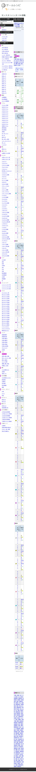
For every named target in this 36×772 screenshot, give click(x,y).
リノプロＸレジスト (17, 296)
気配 (19, 710)
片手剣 (3, 51)
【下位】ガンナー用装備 (7, 413)
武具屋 (3, 349)
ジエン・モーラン (5, 191)
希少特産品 (4, 129)
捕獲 (19, 760)
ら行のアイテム (5, 122)
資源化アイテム (5, 126)
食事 (19, 725)
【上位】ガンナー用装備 (7, 417)
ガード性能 (20, 696)
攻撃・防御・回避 (18, 59)
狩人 (20, 702)
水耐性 (18, 763)
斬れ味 (17, 708)
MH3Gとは (4, 405)
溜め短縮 (20, 739)
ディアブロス (4, 201)
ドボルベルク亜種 (5, 212)
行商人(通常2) (4, 340)
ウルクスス (4, 176)
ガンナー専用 (4, 361)
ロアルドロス (4, 253)
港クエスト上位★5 (5, 319)
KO (21, 190)
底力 (16, 734)
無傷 (16, 764)
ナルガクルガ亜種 (5, 219)
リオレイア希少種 (5, 246)
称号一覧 (4, 401)
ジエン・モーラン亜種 (6, 193)
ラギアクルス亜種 (5, 236)
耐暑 (15, 736)
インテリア (4, 144)
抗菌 (22, 713)
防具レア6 (4, 85)
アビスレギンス (17, 645)
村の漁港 (4, 383)
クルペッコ (4, 187)
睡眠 (22, 725)
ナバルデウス (4, 214)
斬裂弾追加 (20, 722)
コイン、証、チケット (6, 141)
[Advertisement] (25, 40)
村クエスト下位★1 (5, 294)
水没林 (3, 265)
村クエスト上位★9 (5, 309)
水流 (21, 662)
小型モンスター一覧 (6, 159)
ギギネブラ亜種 (5, 184)
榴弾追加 (19, 766)
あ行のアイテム (5, 107)
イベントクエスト (5, 326)
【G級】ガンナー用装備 (6, 421)
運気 (15, 695)
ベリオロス (4, 227)
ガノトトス (4, 178)
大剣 (3, 47)
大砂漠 (3, 276)
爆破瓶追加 (18, 752)
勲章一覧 (4, 399)
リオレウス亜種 (5, 250)
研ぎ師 (15, 746)
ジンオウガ (4, 195)
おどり (3, 393)
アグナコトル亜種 (5, 165)
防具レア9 (4, 91)
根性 (16, 719)
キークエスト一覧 (5, 292)
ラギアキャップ (17, 151)
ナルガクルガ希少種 (6, 221)
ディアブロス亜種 (5, 203)
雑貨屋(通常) (4, 334)
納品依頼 (4, 379)
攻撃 (15, 714)
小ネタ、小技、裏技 (6, 429)
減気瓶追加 (18, 711)
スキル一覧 (17, 26)
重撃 (22, 724)
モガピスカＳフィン (17, 577)
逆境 (15, 707)
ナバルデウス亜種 (5, 216)
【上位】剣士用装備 (6, 415)
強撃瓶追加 (18, 707)
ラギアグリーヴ (17, 550)
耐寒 (19, 734)
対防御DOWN (16, 737)
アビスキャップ (17, 233)
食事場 (3, 371)
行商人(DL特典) (5, 346)
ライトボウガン (5, 65)
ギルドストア (4, 347)
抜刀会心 (17, 754)
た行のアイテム (5, 112)
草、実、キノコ (5, 133)
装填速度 (15, 731)
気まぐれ (21, 705)
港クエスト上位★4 (5, 317)
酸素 (18, 721)
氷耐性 (15, 718)
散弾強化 (21, 721)
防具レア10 (4, 93)
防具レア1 (4, 76)
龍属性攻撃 (20, 764)
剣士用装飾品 (4, 99)
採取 (22, 719)
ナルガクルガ (4, 218)
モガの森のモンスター (6, 377)
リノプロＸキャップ (17, 207)
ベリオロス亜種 (5, 229)
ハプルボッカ (4, 223)
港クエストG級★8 (5, 324)
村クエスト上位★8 (5, 307)
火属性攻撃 (18, 757)
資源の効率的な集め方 (6, 427)
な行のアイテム (5, 114)
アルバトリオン (5, 167)
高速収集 (18, 714)
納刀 (19, 749)
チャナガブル (4, 199)
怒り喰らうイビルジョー (7, 170)
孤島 (3, 261)
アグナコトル (4, 163)
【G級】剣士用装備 (6, 419)
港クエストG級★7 (5, 322)
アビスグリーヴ (17, 633)
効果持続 (18, 713)
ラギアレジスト (17, 269)
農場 (3, 387)
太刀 (3, 49)
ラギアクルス (4, 234)
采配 (15, 721)
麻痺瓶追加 (18, 761)
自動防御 (15, 724)
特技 (3, 395)
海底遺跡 (4, 278)
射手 (19, 724)
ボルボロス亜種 (5, 233)
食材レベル (4, 373)
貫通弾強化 (18, 704)
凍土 (3, 267)
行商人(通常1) (4, 338)
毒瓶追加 (15, 748)
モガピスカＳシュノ (17, 179)
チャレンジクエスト (6, 328)
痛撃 (17, 742)
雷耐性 (17, 702)
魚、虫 (3, 135)
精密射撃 (18, 728)
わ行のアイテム (5, 124)
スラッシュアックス (6, 62)
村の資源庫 (4, 385)
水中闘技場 (4, 274)
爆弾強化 (17, 751)
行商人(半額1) (4, 342)
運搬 (18, 695)
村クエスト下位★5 (5, 302)
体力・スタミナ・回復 (6, 358)
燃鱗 (16, 749)
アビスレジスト (17, 322)
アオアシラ (4, 161)
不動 (21, 758)
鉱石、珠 (4, 137)
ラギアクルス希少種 (6, 238)
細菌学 (19, 719)
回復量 (18, 699)
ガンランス (4, 60)
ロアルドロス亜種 (5, 255)
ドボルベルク (4, 210)
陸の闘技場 (4, 273)
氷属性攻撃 (20, 716)
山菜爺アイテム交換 (6, 153)
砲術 (16, 760)
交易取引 (4, 381)
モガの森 (4, 259)
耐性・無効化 (4, 360)
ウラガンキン (4, 172)
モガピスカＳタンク (17, 461)
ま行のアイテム (5, 118)
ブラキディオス (5, 225)
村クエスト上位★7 (5, 306)
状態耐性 (15, 725)
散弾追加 (15, 722)
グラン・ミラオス (5, 186)
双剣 (3, 53)
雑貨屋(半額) (4, 336)
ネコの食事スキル (5, 369)
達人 (16, 739)
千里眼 (17, 730)
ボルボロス (4, 231)
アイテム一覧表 (5, 105)
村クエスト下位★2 (5, 296)
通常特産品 (4, 127)
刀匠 (22, 745)
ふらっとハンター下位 (6, 284)
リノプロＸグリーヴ (17, 605)
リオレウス (4, 248)
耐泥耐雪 (21, 736)
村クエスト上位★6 (5, 304)
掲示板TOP (4, 29)
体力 (21, 737)
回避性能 (20, 698)
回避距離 (15, 698)
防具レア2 (4, 77)
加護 (17, 701)
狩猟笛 (3, 56)
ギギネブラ (4, 182)
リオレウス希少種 (5, 251)
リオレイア (4, 242)
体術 (22, 734)
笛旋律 (11, 56)
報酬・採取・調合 (19, 63)
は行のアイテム (5, 116)
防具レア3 (4, 79)
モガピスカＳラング (17, 447)
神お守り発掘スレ (5, 431)
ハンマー (4, 55)
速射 (19, 731)
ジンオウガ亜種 (5, 197)
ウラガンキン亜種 (5, 174)
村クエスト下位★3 (5, 298)
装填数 (21, 730)
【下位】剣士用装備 (6, 411)
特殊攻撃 (21, 746)
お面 (3, 391)
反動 (20, 755)
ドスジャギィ (4, 204)
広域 (15, 713)
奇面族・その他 (17, 65)
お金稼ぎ (4, 425)
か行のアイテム (5, 109)
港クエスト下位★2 (5, 313)
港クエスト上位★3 (5, 315)
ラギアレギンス (17, 564)
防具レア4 (4, 81)
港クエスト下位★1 (5, 311)
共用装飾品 (4, 97)
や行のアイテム (5, 120)
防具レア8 (4, 89)
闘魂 (19, 745)
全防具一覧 (4, 40)
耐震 (17, 736)
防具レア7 (4, 87)
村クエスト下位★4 (5, 300)
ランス (3, 58)
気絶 (17, 705)
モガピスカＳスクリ (17, 591)
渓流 (3, 271)
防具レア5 (4, 83)
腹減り (17, 755)
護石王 (18, 718)
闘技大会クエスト (5, 330)
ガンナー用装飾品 (5, 101)
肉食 (19, 748)
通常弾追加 (18, 743)
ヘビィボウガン (5, 67)
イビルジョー (4, 169)
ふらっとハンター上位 (6, 286)
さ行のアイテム (5, 110)
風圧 (21, 664)
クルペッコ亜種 (5, 189)
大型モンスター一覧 (6, 157)
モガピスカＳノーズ (17, 165)
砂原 (3, 263)
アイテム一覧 (4, 36)
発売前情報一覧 (5, 407)
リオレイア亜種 (5, 244)
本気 (22, 760)
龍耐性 (15, 766)
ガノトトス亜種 (5, 180)
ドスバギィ (4, 206)
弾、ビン (4, 142)
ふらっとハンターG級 (6, 288)
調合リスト (4, 149)
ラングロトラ (4, 240)
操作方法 (6, 47)
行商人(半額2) (4, 344)
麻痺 (15, 761)
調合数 (18, 740)
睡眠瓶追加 (16, 727)
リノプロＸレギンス (17, 619)
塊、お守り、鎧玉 (5, 139)
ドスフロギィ (4, 208)
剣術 (22, 711)
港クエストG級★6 (5, 321)
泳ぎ (20, 695)
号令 (16, 716)
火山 (3, 269)
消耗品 (3, 131)
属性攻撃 (17, 733)
